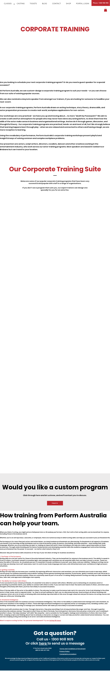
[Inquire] (55, 503)
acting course (103, 562)
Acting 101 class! (55, 620)
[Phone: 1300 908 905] (100, 3)
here (43, 643)
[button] (105, 10)
